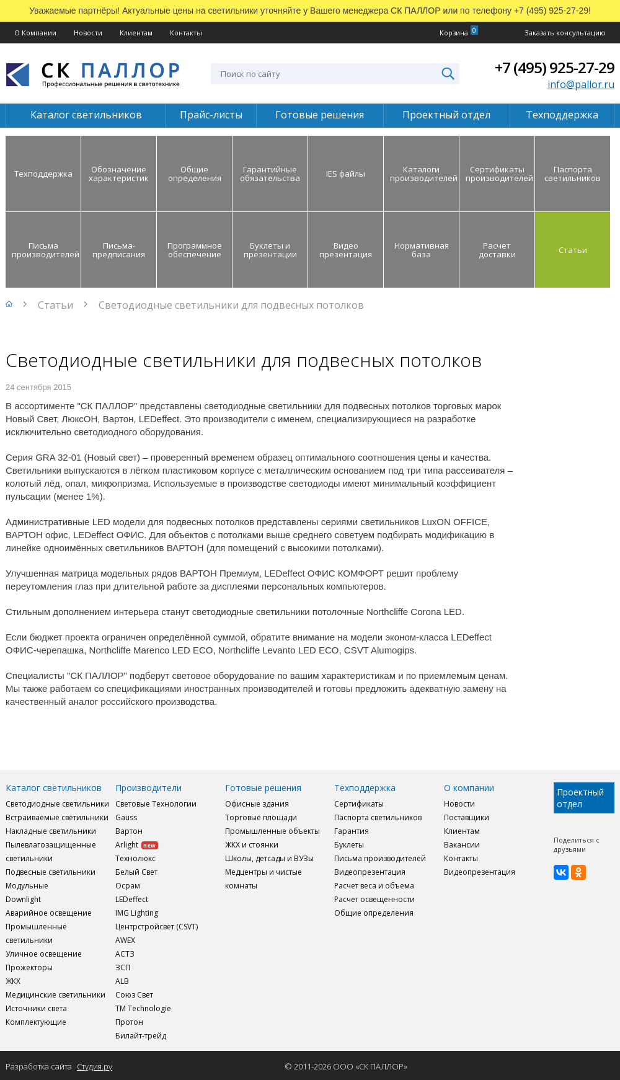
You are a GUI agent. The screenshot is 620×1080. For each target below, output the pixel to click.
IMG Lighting (136, 913)
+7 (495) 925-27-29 (554, 67)
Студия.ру (94, 1066)
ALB (122, 981)
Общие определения (194, 174)
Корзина (454, 32)
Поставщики (466, 817)
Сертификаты (359, 804)
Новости (88, 32)
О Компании (35, 32)
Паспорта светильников (572, 174)
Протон (129, 1022)
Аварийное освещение (49, 913)
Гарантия (351, 831)
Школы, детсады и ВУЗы (269, 858)
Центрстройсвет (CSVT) (156, 926)
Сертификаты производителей (499, 174)
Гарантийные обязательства (270, 174)
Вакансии (462, 844)
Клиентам (136, 32)
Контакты (186, 32)
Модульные (27, 885)
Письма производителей (45, 250)
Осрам (127, 885)
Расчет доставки (497, 250)
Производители (148, 788)
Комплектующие (36, 1022)
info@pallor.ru (580, 84)
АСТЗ (125, 954)
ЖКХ (13, 981)
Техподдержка (562, 115)
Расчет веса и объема (374, 885)
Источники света (36, 1008)
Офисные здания (257, 804)
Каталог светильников (86, 115)
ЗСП (122, 967)
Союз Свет (134, 994)
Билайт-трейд (140, 1035)
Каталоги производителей (424, 174)
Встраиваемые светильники (57, 817)
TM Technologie (143, 1008)
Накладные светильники (51, 831)
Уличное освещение (44, 954)
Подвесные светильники (50, 872)
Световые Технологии (156, 804)
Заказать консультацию (565, 32)
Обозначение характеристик (119, 174)
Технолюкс (135, 858)
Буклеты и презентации (270, 250)
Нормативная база (421, 250)
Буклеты (349, 844)
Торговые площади (261, 817)
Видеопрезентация (369, 872)
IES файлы (345, 173)
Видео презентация (345, 250)
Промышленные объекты (272, 831)
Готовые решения (319, 115)
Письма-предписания (118, 250)
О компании (469, 788)
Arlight (136, 844)
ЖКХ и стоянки (251, 844)
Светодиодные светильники (57, 804)
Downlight (23, 899)
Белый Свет (136, 872)
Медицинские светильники (55, 994)
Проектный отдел (446, 115)
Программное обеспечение (194, 250)
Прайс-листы (211, 115)
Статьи (573, 249)
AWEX (125, 940)
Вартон (129, 831)
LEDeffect (131, 899)
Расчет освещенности (374, 899)
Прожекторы (29, 967)
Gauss (126, 817)
